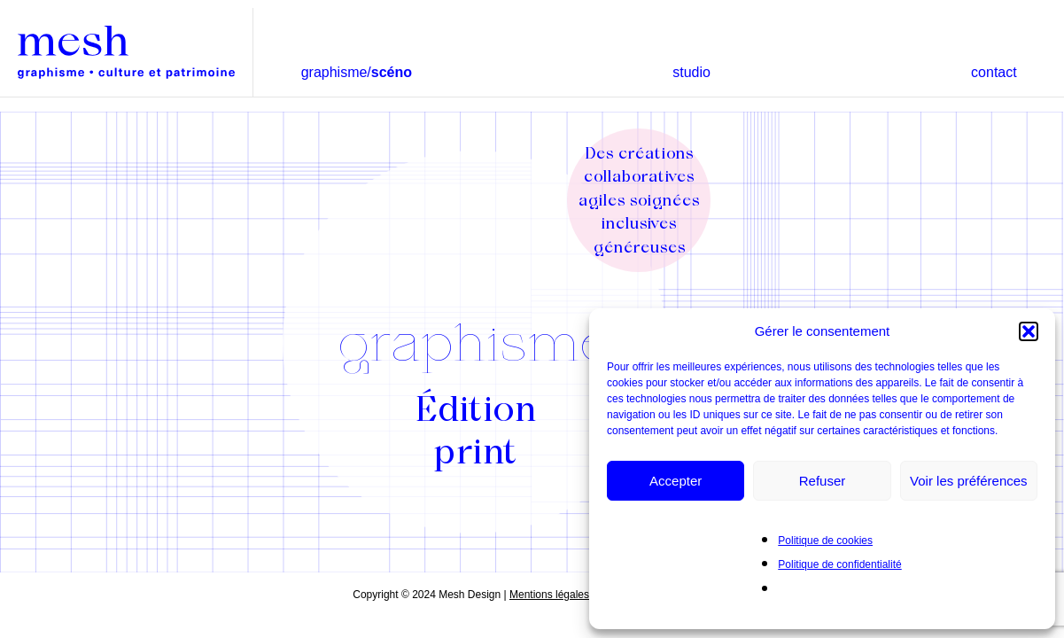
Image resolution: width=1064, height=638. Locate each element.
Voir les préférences (969, 480)
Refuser (822, 480)
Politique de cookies (825, 540)
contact (994, 72)
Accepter (675, 480)
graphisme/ (356, 72)
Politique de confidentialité (839, 564)
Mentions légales (549, 594)
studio (691, 72)
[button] (1028, 331)
